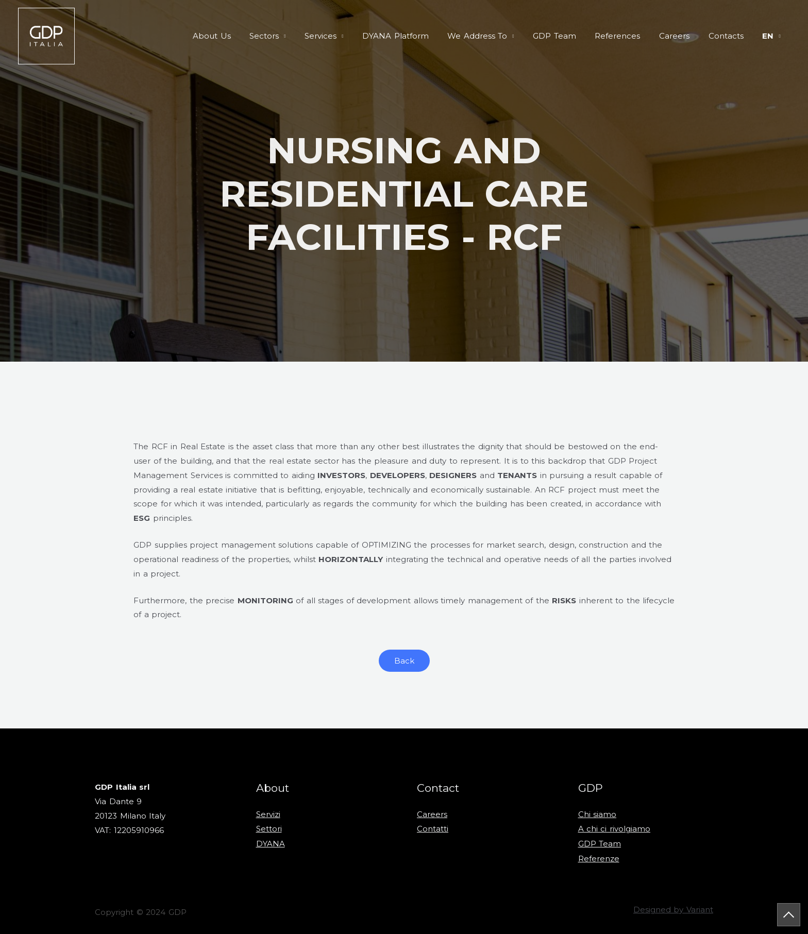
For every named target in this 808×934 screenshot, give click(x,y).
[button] (404, 661)
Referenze (598, 857)
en (770, 36)
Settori (269, 829)
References (629, 36)
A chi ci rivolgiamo (614, 829)
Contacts (731, 36)
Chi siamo (597, 814)
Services (346, 36)
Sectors (293, 36)
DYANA (270, 842)
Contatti (432, 829)
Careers (683, 36)
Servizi (268, 814)
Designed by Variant (673, 908)
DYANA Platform (417, 36)
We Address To (496, 36)
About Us (244, 36)
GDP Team (570, 36)
